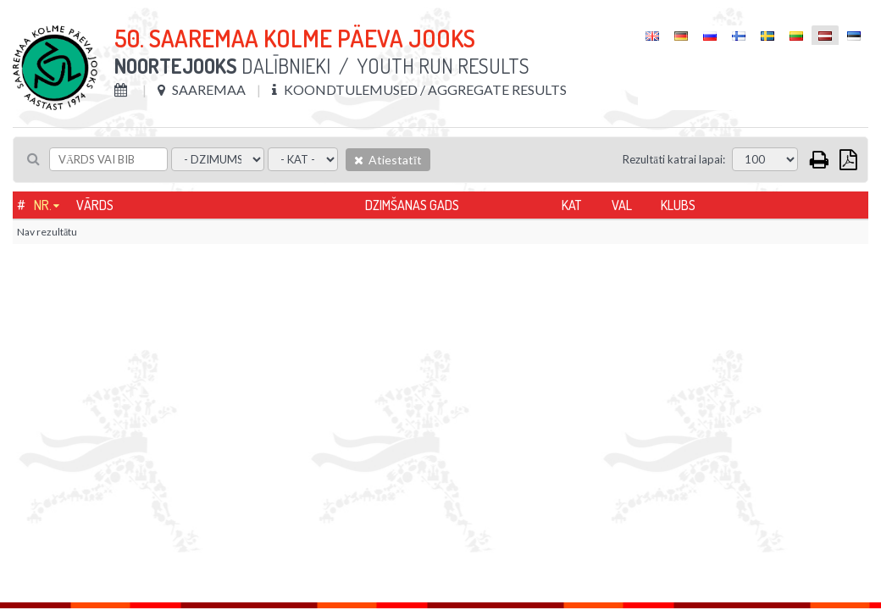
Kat (571, 205)
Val (622, 205)
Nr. (43, 205)
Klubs (678, 205)
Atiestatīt (388, 159)
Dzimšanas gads (412, 205)
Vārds (95, 205)
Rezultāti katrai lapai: (674, 159)
